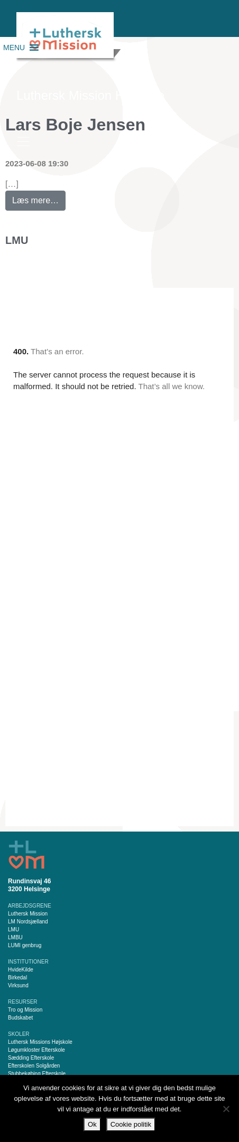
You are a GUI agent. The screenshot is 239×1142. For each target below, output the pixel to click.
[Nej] (225, 1108)
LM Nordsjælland (28, 921)
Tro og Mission (25, 1010)
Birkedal (17, 977)
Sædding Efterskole (31, 1058)
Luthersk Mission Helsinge (90, 95)
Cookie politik (131, 1124)
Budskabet (20, 1018)
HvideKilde (20, 970)
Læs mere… (39, 198)
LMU (16, 240)
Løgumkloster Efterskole (36, 1050)
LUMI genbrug (24, 945)
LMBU (15, 937)
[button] (14, 47)
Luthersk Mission (28, 914)
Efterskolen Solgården (34, 1066)
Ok (92, 1124)
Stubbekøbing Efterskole (37, 1074)
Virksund (18, 985)
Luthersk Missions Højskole (40, 1042)
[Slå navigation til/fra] (23, 141)
